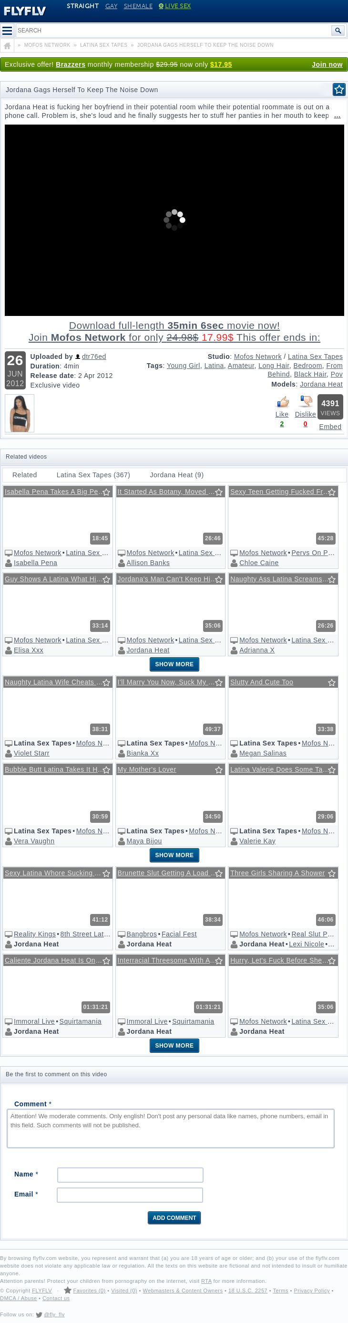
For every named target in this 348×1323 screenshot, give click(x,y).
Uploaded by (52, 356)
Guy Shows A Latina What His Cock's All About (60, 579)
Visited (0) (124, 1290)
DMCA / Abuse (18, 1298)
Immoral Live (34, 1021)
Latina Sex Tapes (315, 356)
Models (283, 384)
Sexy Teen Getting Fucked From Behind (285, 491)
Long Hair (273, 365)
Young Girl (183, 365)
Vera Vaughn (34, 841)
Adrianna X (257, 650)
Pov (337, 374)
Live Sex (175, 6)
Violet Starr (32, 753)
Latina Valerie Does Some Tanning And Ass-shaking (285, 769)
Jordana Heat (321, 384)
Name (26, 1174)
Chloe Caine (259, 563)
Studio (219, 356)
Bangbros (142, 934)
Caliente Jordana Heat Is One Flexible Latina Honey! (60, 960)
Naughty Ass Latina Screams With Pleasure (285, 579)
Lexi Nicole (306, 944)
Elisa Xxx (28, 650)
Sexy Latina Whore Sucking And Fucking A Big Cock (60, 873)
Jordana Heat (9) (177, 475)
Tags (155, 365)
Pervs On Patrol (316, 552)
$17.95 (221, 64)
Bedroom (307, 365)
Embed (330, 426)
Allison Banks (148, 563)
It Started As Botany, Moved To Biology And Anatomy (173, 491)
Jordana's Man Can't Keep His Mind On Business (173, 579)
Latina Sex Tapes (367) (94, 475)
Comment (32, 1104)
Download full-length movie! (174, 331)
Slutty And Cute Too (261, 682)
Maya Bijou (144, 841)
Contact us (56, 1298)
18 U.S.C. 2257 (247, 1290)
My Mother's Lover (147, 769)
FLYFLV (42, 1290)
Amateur (241, 365)
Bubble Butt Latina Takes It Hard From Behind (60, 769)
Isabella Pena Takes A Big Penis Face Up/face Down (60, 491)
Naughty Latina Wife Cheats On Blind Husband (60, 682)
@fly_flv (54, 1314)
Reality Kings (35, 934)
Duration (45, 366)
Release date (52, 375)
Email (26, 1194)
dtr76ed (94, 356)
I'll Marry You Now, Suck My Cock (171, 682)
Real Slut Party (315, 934)
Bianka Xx (143, 753)
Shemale (138, 6)
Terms (280, 1290)
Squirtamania (81, 1021)
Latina (214, 365)
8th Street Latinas (89, 934)
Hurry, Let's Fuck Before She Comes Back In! (285, 960)
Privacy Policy (311, 1290)
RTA (206, 1281)
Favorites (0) (89, 1290)
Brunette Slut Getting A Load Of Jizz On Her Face (173, 873)
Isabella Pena (35, 563)
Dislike (305, 406)
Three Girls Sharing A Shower (277, 873)
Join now (327, 64)
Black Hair (310, 374)
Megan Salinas (263, 753)
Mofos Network (258, 356)
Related (24, 475)
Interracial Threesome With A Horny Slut (173, 960)
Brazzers (70, 64)
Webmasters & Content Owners (183, 1290)
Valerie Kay (257, 841)
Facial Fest (179, 934)
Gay (111, 6)
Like (282, 406)
